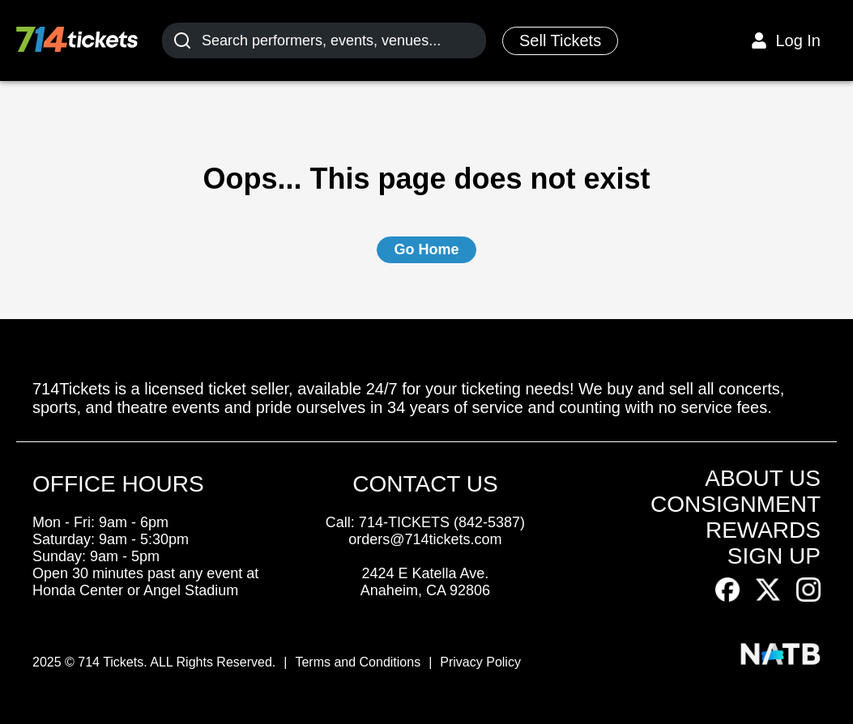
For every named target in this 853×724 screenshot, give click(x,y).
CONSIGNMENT (735, 504)
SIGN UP (774, 556)
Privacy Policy (480, 662)
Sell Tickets (560, 40)
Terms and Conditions (357, 662)
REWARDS (763, 530)
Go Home (426, 249)
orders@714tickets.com (424, 539)
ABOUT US (763, 478)
